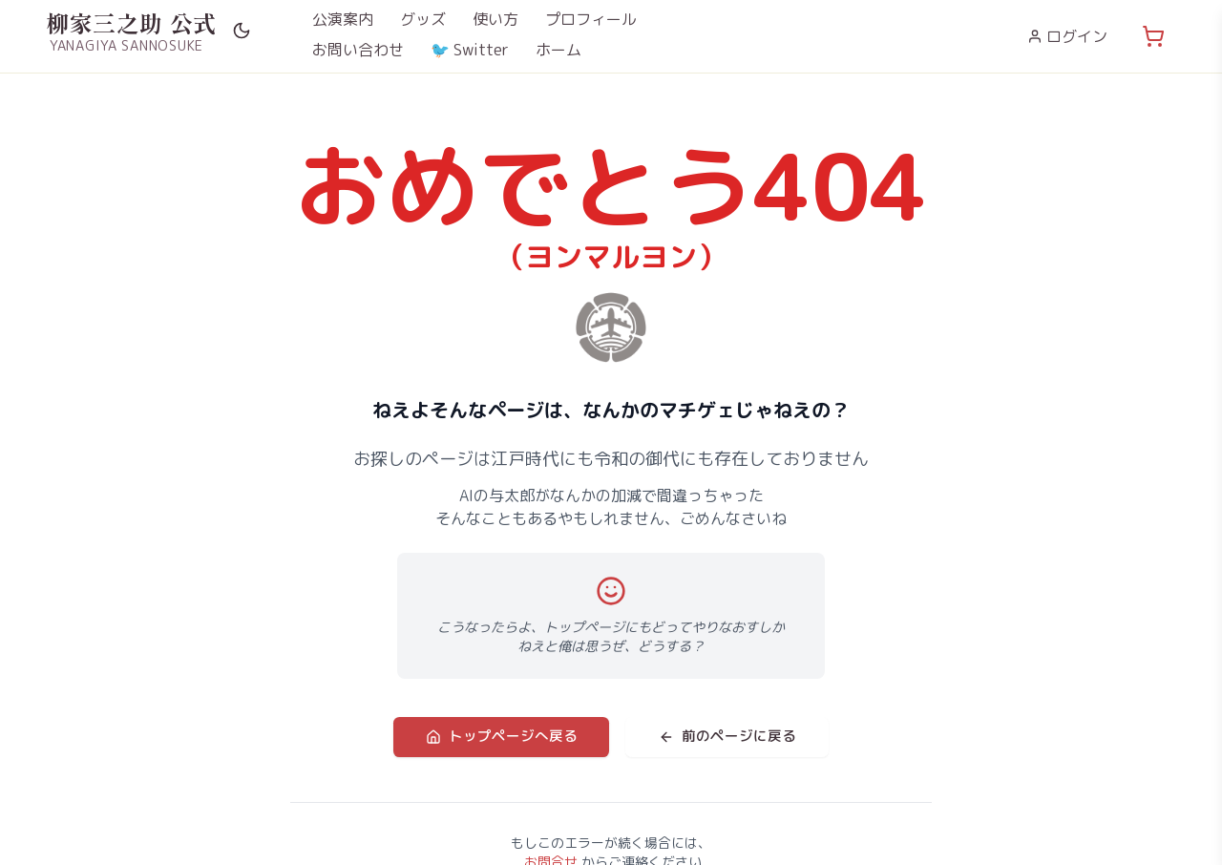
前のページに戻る (721, 737)
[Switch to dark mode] (241, 30)
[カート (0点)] (1153, 36)
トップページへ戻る (507, 737)
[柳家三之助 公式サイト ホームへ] (131, 30)
